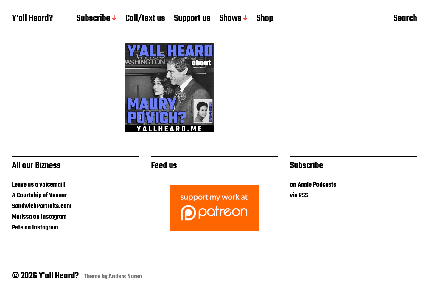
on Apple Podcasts (313, 185)
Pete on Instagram (35, 228)
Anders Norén (125, 276)
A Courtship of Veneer (39, 195)
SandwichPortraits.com (42, 206)
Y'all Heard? (32, 19)
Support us (192, 19)
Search (405, 19)
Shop (265, 19)
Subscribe (93, 19)
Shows (230, 19)
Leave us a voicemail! (39, 185)
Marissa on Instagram (39, 217)
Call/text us (145, 19)
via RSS (299, 195)
